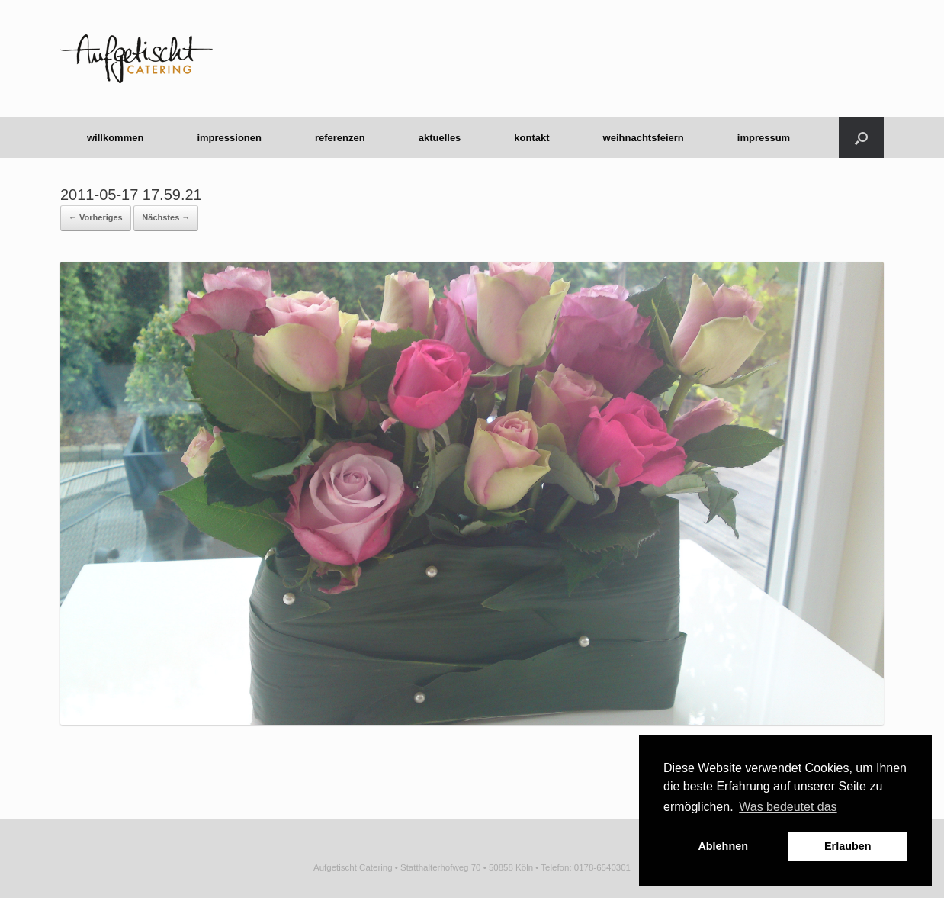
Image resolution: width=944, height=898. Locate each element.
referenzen (340, 137)
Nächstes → (166, 217)
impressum (763, 137)
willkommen (115, 137)
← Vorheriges (96, 217)
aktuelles (440, 137)
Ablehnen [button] (723, 846)
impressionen (229, 137)
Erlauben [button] (848, 846)
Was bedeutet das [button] (787, 806)
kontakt (531, 137)
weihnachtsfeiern (643, 137)
